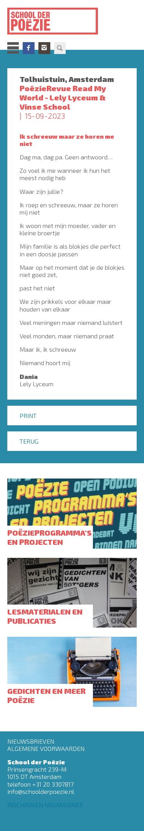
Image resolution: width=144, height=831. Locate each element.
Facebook (29, 48)
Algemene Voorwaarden (45, 748)
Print (28, 415)
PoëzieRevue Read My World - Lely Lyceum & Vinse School (63, 97)
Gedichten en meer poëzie (46, 695)
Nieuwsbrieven (30, 741)
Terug (29, 441)
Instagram (44, 48)
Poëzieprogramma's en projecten (49, 537)
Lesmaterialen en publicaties (45, 616)
